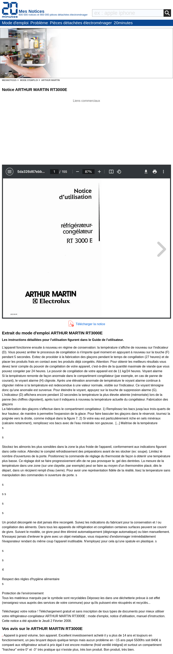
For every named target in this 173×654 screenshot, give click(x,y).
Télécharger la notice (90, 324)
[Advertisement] (87, 130)
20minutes (123, 22)
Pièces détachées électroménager (81, 22)
